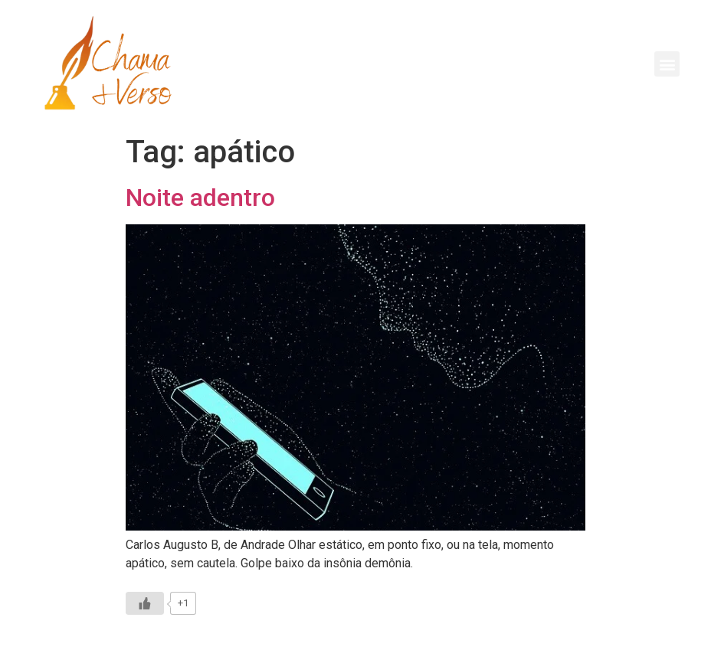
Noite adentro (200, 197)
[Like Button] (145, 603)
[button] (667, 64)
